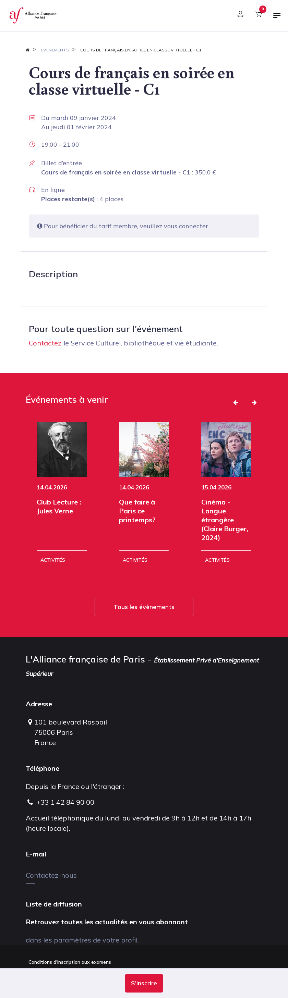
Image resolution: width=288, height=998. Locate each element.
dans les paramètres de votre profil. (82, 940)
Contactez (45, 343)
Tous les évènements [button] (144, 607)
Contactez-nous (51, 875)
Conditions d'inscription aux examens (69, 962)
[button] (144, 983)
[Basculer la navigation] (277, 18)
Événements (55, 49)
